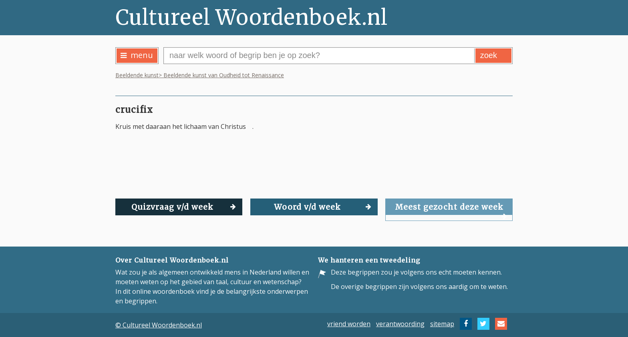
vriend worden (348, 323)
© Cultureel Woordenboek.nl (158, 325)
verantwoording (400, 323)
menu (137, 55)
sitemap (442, 323)
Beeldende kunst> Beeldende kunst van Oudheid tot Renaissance (199, 75)
